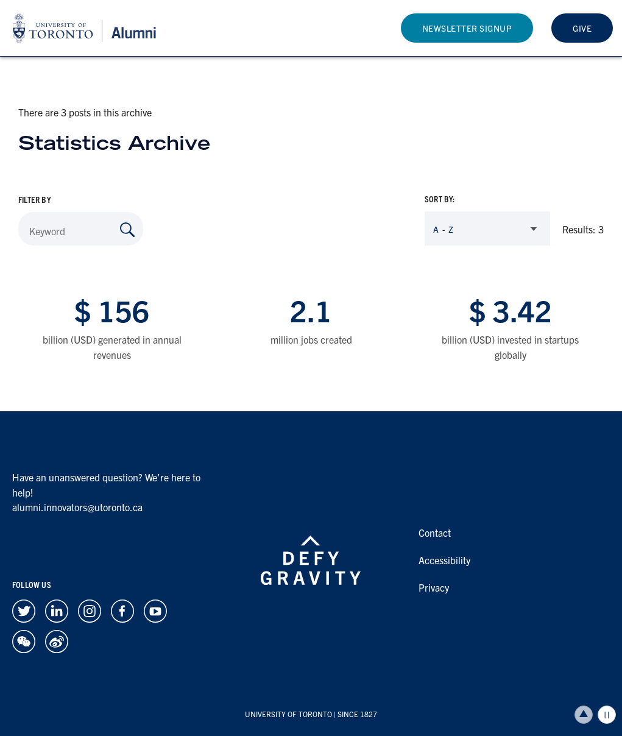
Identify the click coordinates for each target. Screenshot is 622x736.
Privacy (434, 587)
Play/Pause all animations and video (607, 715)
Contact (435, 532)
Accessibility (444, 560)
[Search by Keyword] (127, 230)
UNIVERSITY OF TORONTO (288, 713)
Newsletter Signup (467, 28)
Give (582, 28)
